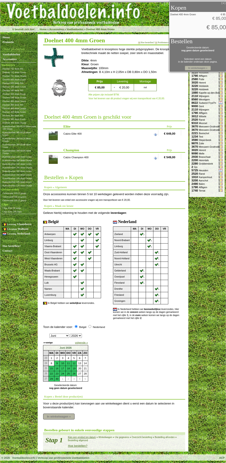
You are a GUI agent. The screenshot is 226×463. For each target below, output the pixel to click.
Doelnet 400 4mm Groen (100, 29)
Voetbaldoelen (75, 29)
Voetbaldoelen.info (23, 457)
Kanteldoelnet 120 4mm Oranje (17, 185)
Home (43, 29)
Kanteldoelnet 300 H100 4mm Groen (16, 145)
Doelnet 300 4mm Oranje (14, 123)
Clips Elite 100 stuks (12, 211)
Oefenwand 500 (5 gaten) (14, 200)
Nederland (16, 233)
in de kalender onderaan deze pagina (197, 62)
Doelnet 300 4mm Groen (14, 112)
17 (62, 368)
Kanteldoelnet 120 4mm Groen (17, 182)
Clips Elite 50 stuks (11, 208)
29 (51, 378)
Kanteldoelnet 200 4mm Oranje (17, 167)
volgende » (81, 342)
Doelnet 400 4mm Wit (12, 105)
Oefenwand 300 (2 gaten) (14, 193)
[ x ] (223, 3)
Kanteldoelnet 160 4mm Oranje (17, 178)
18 (68, 368)
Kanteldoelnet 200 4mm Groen (17, 164)
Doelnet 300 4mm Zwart (13, 119)
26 (74, 373)
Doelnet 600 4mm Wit (12, 83)
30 (56, 378)
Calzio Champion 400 (75, 157)
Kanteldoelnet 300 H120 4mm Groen (16, 133)
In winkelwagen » (59, 416)
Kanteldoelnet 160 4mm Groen (17, 175)
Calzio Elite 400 (72, 133)
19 (74, 368)
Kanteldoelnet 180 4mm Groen (17, 171)
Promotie (8, 42)
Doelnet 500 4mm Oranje (14, 97)
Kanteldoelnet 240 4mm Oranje (17, 160)
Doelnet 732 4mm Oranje (14, 76)
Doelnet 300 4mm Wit (12, 115)
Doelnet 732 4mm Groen (14, 72)
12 (74, 363)
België (82, 326)
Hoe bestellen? (11, 246)
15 (51, 368)
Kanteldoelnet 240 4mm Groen (17, 157)
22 (51, 373)
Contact (7, 250)
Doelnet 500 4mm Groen (14, 87)
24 (62, 373)
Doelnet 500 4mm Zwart (13, 94)
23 (56, 373)
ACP (222, 457)
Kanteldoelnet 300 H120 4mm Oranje (16, 139)
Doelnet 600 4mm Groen (14, 79)
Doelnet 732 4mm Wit (12, 69)
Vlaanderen (17, 224)
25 (68, 373)
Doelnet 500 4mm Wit (12, 90)
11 (68, 363)
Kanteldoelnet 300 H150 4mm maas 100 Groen (19, 127)
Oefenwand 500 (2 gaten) (14, 197)
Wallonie (15, 228)
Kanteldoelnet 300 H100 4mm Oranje (16, 151)
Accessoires (56, 29)
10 (62, 363)
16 (56, 368)
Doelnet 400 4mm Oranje (14, 108)
